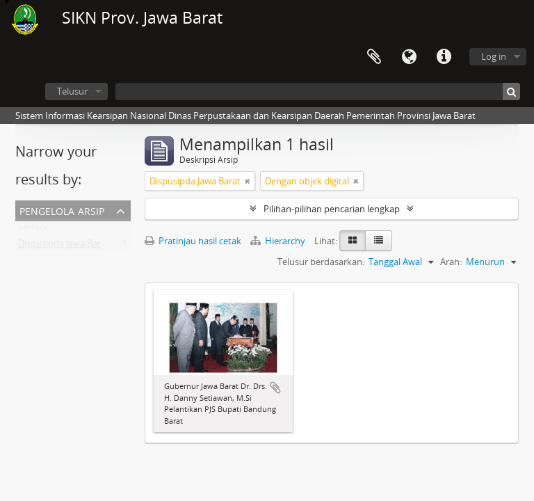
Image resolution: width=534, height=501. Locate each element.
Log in (493, 56)
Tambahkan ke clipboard (275, 388)
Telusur (72, 91)
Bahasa (408, 57)
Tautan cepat (443, 57)
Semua (32, 229)
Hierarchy (278, 240)
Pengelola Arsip (61, 209)
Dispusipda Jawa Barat (63, 246)
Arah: (451, 261)
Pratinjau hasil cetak (193, 240)
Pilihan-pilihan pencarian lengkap (332, 208)
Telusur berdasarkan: (320, 261)
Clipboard (374, 57)
